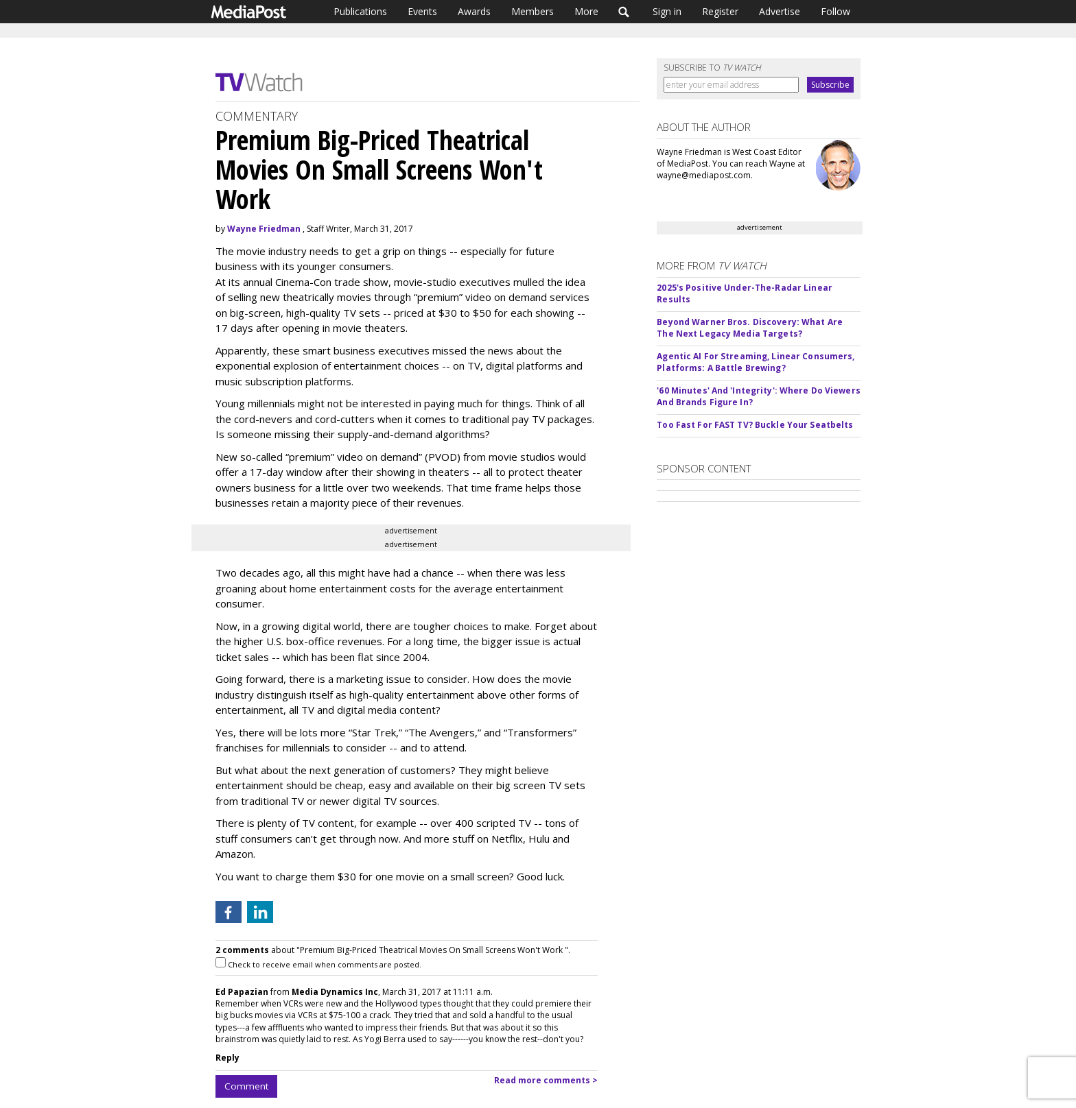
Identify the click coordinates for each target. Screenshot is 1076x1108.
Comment (246, 1086)
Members (532, 11)
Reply (227, 1057)
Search (624, 11)
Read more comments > (546, 1080)
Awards (474, 11)
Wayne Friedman (264, 228)
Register (720, 11)
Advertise (779, 11)
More (586, 11)
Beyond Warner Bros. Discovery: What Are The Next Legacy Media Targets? (750, 327)
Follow (835, 11)
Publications (360, 11)
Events (422, 11)
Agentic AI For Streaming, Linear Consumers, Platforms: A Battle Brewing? (755, 362)
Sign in (667, 11)
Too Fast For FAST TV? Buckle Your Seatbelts (755, 425)
